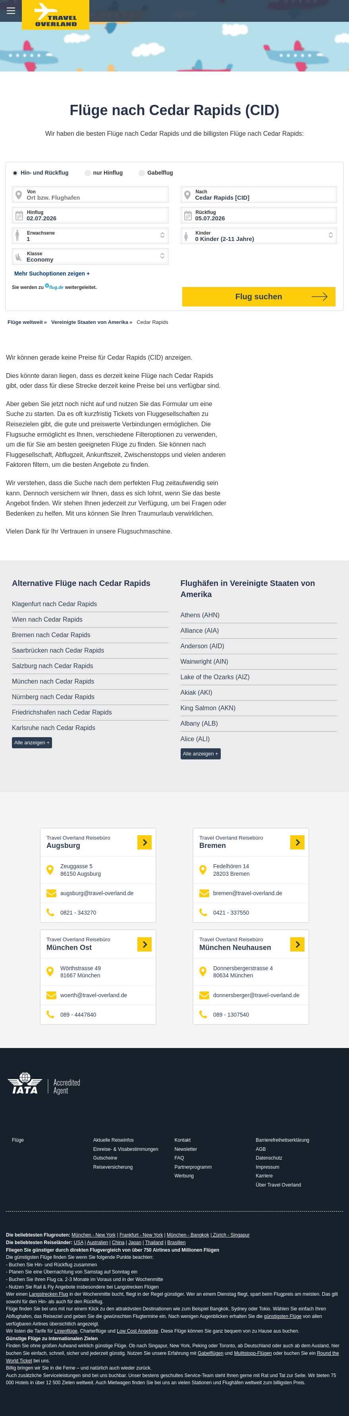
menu (11, 11)
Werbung (184, 1176)
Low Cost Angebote (137, 1331)
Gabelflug (160, 173)
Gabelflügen (211, 1353)
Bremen (252, 842)
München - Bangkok (188, 1235)
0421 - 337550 (224, 912)
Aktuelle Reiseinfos (113, 1140)
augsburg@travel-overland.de (90, 893)
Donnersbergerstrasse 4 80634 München (236, 972)
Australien (97, 1242)
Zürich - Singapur (230, 1235)
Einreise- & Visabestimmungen (125, 1149)
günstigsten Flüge (283, 1316)
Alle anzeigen (29, 743)
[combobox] (90, 235)
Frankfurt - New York (141, 1235)
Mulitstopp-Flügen (253, 1353)
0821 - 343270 (71, 912)
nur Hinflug (108, 173)
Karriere (264, 1176)
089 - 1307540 (224, 1014)
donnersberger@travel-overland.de (249, 995)
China (118, 1242)
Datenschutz (269, 1158)
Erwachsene (41, 233)
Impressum (267, 1167)
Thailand (154, 1242)
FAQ (179, 1158)
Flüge (18, 1140)
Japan (134, 1242)
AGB (261, 1149)
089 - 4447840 (71, 1014)
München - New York (93, 1235)
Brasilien (176, 1242)
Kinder (203, 233)
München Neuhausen (252, 944)
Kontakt (183, 1140)
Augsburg (99, 842)
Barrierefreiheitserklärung (282, 1140)
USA (78, 1242)
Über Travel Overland (278, 1185)
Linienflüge (65, 1331)
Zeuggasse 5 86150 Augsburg (73, 870)
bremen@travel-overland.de (240, 893)
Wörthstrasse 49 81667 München (73, 972)
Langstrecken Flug (48, 1294)
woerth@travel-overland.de (86, 995)
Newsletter (186, 1149)
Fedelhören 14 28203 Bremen (224, 870)
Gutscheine (105, 1158)
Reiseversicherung (113, 1167)
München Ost (99, 944)
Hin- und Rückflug (45, 173)
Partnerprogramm (193, 1167)
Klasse (34, 253)
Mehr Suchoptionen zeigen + (52, 273)
